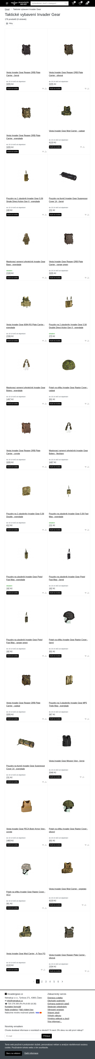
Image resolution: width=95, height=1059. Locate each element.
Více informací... (55, 1022)
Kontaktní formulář (13, 1007)
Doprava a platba (55, 998)
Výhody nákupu (54, 1016)
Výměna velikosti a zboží (58, 1019)
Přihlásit (46, 1036)
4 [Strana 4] (50, 981)
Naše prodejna (11, 1010)
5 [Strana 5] (54, 981)
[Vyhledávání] (47, 3)
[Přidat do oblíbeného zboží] (43, 88)
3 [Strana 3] (46, 981)
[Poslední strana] (61, 981)
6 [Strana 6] (58, 981)
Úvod (7, 9)
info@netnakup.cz (15, 1001)
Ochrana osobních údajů (58, 1004)
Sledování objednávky (57, 1007)
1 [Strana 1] (37, 981)
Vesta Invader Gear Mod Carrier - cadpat (67, 131)
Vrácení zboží (53, 1013)
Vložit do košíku (12, 88)
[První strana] (33, 981)
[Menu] (7, 3)
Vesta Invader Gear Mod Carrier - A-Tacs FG (25, 954)
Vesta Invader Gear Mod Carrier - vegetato (67, 889)
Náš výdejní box (26, 1010)
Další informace (31, 1053)
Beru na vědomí (13, 1053)
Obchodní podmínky (56, 1001)
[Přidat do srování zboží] (45, 88)
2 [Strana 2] (41, 981)
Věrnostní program (56, 1010)
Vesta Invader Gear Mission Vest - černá (66, 761)
